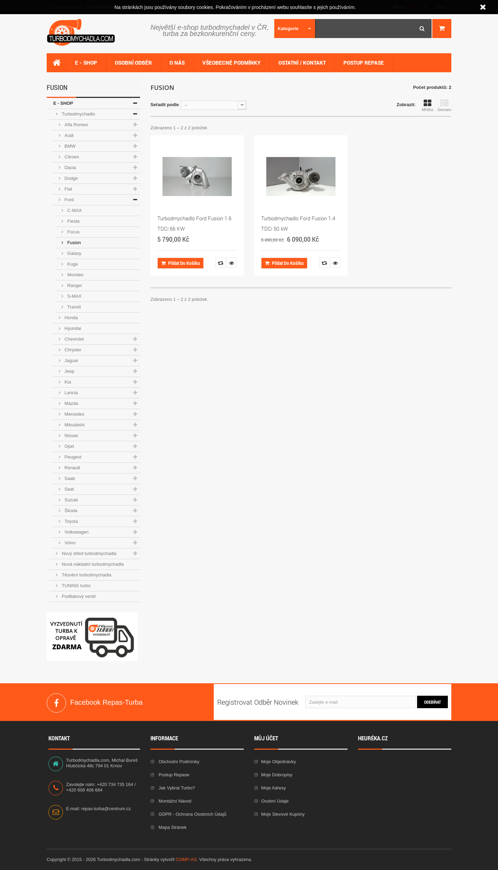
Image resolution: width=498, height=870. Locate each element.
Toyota (70, 521)
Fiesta (73, 221)
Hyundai (72, 328)
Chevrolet (73, 339)
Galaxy (73, 253)
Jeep (68, 371)
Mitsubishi (73, 424)
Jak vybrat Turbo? (176, 787)
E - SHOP (63, 103)
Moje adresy (273, 787)
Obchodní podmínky (178, 761)
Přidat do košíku (180, 263)
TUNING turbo (76, 585)
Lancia (70, 392)
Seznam (444, 105)
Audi (68, 135)
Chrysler (72, 349)
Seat (68, 489)
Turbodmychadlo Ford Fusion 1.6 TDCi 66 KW (194, 223)
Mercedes (73, 414)
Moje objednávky (278, 761)
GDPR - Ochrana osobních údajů (191, 814)
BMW (69, 146)
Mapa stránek (172, 827)
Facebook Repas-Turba (56, 703)
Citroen (71, 156)
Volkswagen (76, 532)
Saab (69, 478)
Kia (67, 382)
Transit (73, 306)
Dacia (69, 167)
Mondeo (75, 274)
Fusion (73, 242)
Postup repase (173, 774)
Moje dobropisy (276, 774)
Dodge (70, 178)
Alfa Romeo (75, 124)
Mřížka (427, 105)
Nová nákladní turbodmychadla (92, 564)
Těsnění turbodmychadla (86, 574)
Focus (73, 231)
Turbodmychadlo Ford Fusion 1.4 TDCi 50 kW (298, 223)
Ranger (74, 285)
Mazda (70, 403)
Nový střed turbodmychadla (89, 553)
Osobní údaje (275, 801)
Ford (68, 199)
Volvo (69, 542)
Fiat (67, 189)
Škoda (70, 510)
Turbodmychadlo (78, 114)
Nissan (70, 435)
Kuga (72, 264)
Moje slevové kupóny (283, 814)
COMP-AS (186, 859)
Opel (68, 446)
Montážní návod (174, 801)
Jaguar (70, 360)
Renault (71, 467)
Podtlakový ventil (78, 596)
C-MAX (74, 210)
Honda (70, 317)
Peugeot (72, 457)
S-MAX (74, 296)
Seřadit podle (164, 104)
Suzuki (70, 499)
